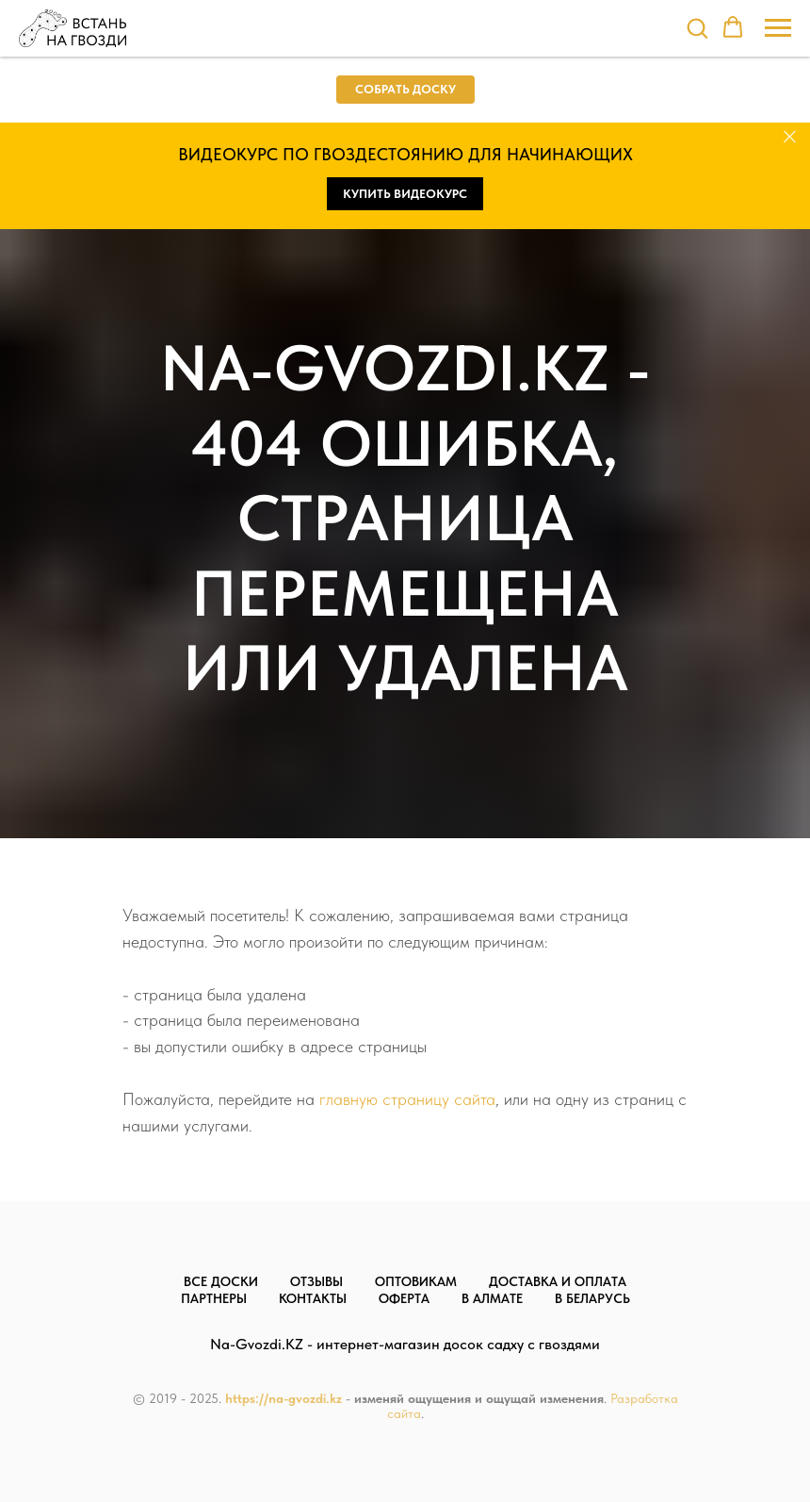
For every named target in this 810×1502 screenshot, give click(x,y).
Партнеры (214, 1298)
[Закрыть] (790, 137)
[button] (697, 27)
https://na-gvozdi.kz (283, 1398)
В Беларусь (592, 1298)
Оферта (404, 1298)
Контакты (313, 1298)
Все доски (221, 1281)
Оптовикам (416, 1281)
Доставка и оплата (557, 1281)
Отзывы (316, 1281)
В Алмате (492, 1298)
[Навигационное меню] (778, 28)
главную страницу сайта (407, 1099)
